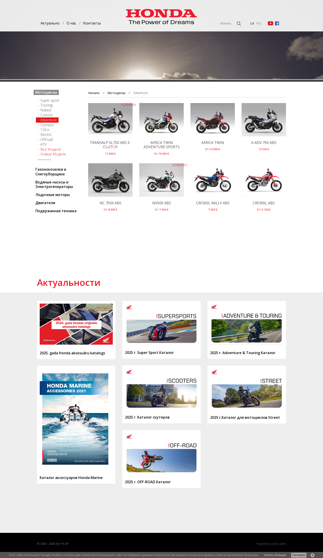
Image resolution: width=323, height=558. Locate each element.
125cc (45, 129)
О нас (71, 23)
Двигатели (45, 202)
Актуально (50, 23)
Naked (45, 110)
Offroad (46, 139)
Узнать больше (275, 555)
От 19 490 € (161, 136)
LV (252, 23)
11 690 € (110, 136)
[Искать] (214, 23)
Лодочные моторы (52, 194)
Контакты (92, 23)
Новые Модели (53, 154)
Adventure (48, 119)
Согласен (298, 555)
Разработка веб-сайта (271, 544)
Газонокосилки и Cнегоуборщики (50, 171)
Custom (46, 114)
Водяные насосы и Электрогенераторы (54, 184)
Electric (46, 134)
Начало (94, 93)
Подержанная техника (55, 210)
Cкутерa (46, 124)
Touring (46, 105)
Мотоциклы (46, 92)
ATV (43, 144)
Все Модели (50, 149)
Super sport (49, 100)
